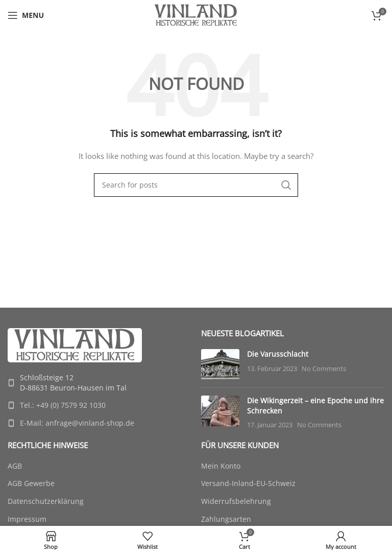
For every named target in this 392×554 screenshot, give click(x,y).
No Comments (324, 368)
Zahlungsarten (226, 519)
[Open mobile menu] (26, 15)
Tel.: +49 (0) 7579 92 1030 (63, 405)
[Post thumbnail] (220, 364)
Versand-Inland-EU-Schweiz (248, 483)
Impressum (27, 519)
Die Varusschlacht (277, 354)
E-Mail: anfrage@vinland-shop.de (77, 423)
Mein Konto (220, 466)
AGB (15, 466)
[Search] (196, 185)
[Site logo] (196, 14)
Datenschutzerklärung (46, 501)
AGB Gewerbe (31, 483)
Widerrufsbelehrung (236, 501)
